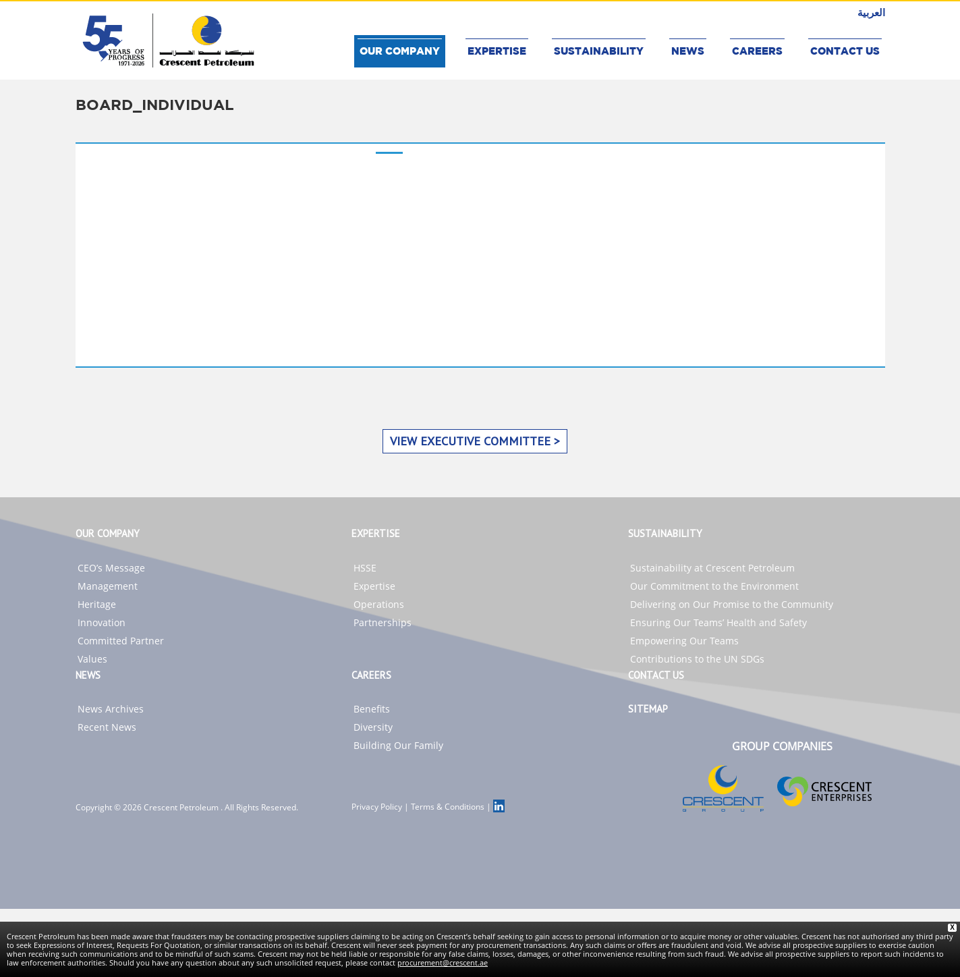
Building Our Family (398, 745)
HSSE (365, 567)
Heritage (97, 604)
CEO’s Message (111, 567)
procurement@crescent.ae (442, 962)
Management (108, 586)
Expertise (374, 586)
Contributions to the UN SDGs (697, 658)
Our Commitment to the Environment (714, 586)
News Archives (111, 708)
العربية (871, 12)
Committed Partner (121, 640)
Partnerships (383, 622)
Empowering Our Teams (684, 640)
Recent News (107, 727)
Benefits (372, 708)
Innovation (101, 622)
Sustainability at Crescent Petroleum (712, 567)
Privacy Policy (376, 806)
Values (92, 658)
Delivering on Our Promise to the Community (731, 604)
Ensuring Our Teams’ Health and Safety (718, 622)
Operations (379, 604)
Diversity (373, 727)
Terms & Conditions (447, 806)
